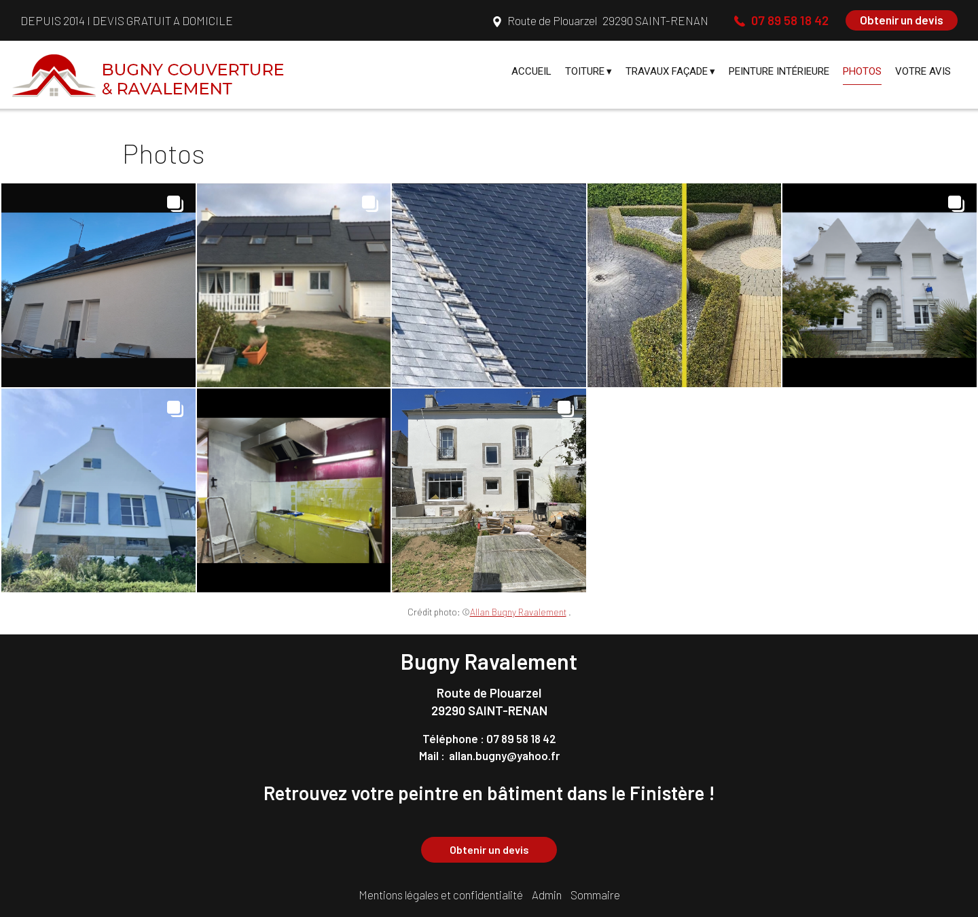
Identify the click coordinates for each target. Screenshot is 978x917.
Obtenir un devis (901, 19)
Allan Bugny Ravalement (518, 611)
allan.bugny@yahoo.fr (504, 755)
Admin (547, 894)
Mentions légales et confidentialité (441, 894)
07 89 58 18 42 (521, 738)
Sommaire (595, 894)
